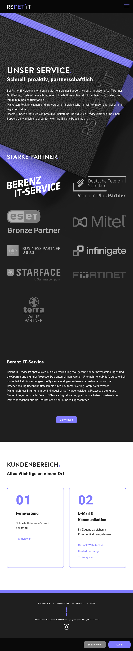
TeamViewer (95, 644)
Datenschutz (62, 603)
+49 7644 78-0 (93, 620)
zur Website (66, 419)
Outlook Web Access (90, 545)
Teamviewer (23, 538)
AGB (92, 603)
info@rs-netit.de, (80, 620)
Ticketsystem (86, 557)
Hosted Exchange (88, 551)
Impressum (44, 603)
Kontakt (79, 603)
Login (119, 644)
